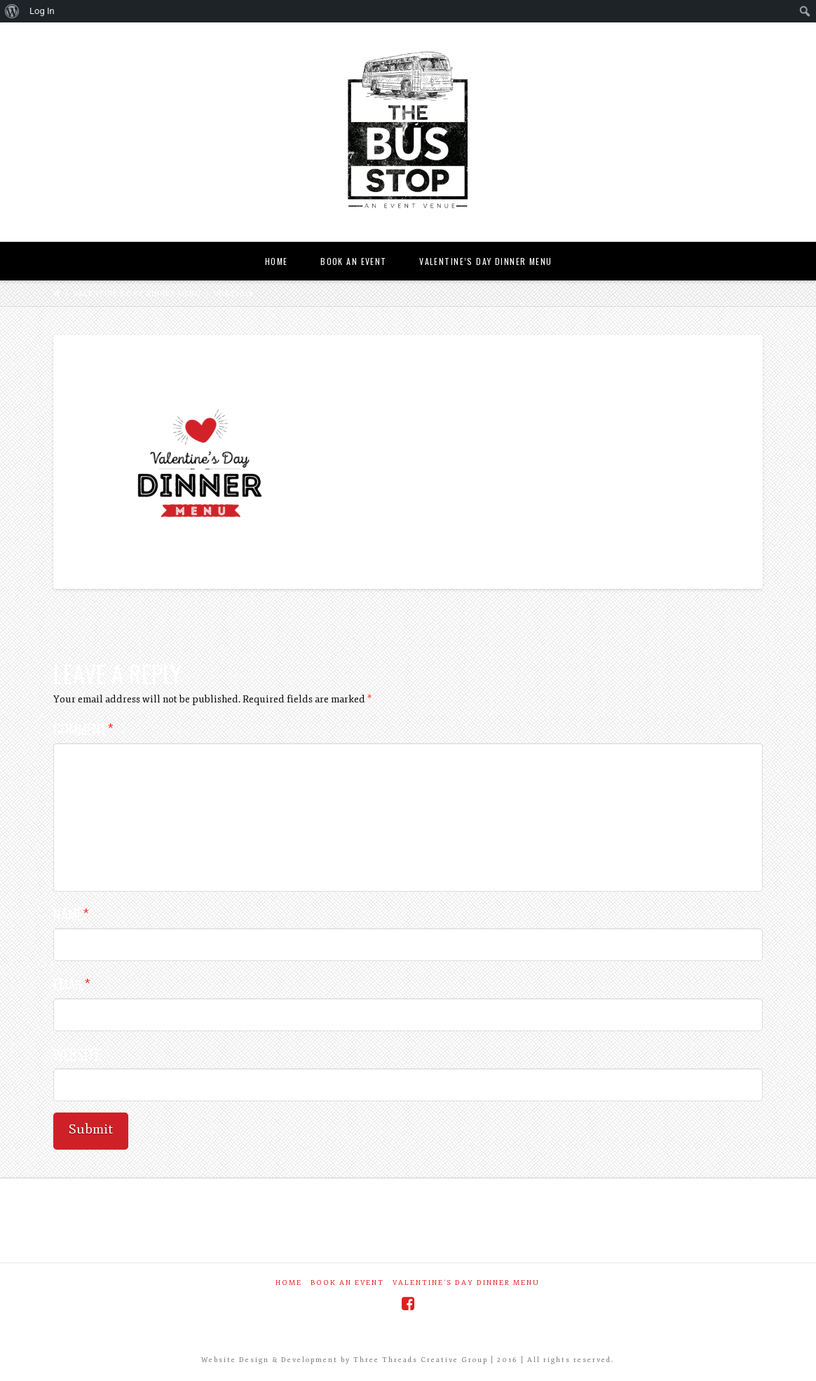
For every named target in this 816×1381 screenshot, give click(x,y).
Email (71, 984)
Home (289, 1283)
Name (71, 914)
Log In (42, 11)
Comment (83, 729)
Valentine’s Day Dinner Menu (137, 294)
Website (76, 1054)
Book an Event (347, 1283)
